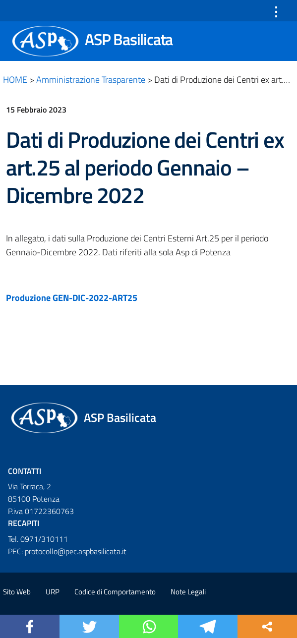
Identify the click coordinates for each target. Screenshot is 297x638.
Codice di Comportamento (115, 591)
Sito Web (17, 591)
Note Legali (188, 591)
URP (52, 591)
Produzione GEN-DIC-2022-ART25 (71, 297)
